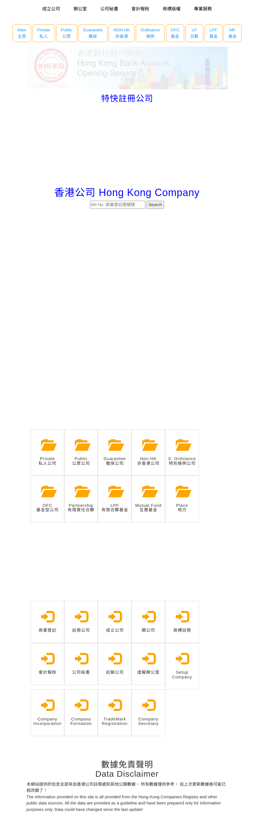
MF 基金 (232, 33)
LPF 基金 (213, 33)
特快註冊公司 (127, 98)
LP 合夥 (194, 33)
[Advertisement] (127, 145)
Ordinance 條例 (150, 33)
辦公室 (80, 8)
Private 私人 (43, 33)
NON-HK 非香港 (121, 33)
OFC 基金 (175, 33)
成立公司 (51, 8)
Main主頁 (22, 33)
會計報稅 (140, 8)
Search (155, 204)
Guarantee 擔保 (93, 33)
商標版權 (172, 8)
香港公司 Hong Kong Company (127, 192)
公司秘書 (109, 8)
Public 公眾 (66, 33)
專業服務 (203, 8)
